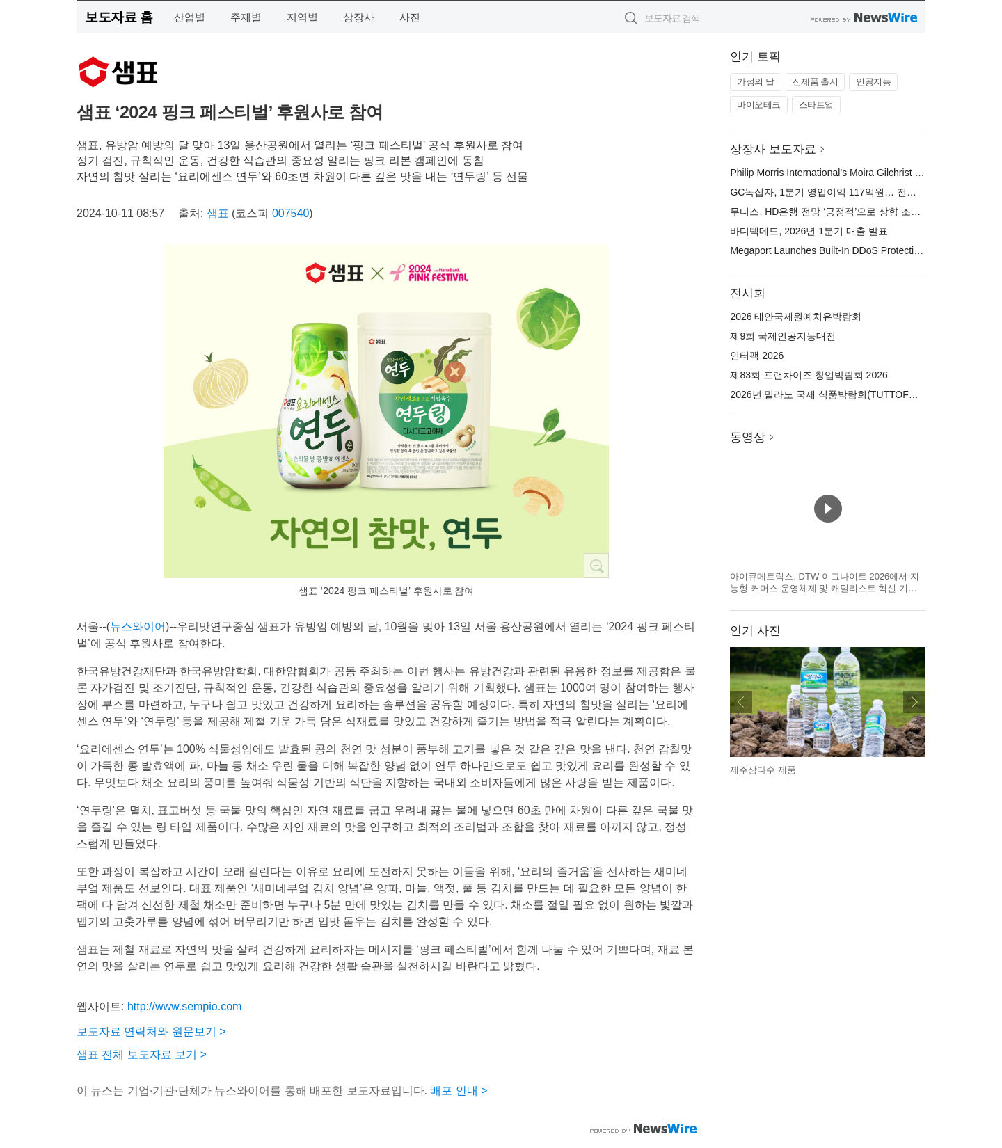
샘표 (218, 213)
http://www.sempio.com (184, 1006)
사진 (409, 17)
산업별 (189, 17)
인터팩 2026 (757, 355)
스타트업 (816, 104)
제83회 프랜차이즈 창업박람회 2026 (808, 375)
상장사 (358, 17)
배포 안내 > (458, 1091)
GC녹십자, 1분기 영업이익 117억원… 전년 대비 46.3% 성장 (860, 192)
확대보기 (596, 565)
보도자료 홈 (118, 17)
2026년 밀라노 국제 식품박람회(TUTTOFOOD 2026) (844, 394)
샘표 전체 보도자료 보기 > (142, 1054)
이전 (741, 702)
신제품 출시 (815, 82)
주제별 (246, 17)
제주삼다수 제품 (763, 770)
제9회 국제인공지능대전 (783, 336)
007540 (290, 213)
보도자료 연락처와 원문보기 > (151, 1031)
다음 (914, 702)
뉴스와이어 (138, 626)
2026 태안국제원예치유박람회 (795, 316)
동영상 (747, 437)
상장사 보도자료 (773, 149)
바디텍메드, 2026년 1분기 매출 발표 (808, 231)
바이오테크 (759, 104)
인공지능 (873, 82)
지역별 (302, 17)
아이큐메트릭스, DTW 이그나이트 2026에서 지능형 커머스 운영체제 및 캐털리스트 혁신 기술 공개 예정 (824, 588)
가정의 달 (755, 82)
